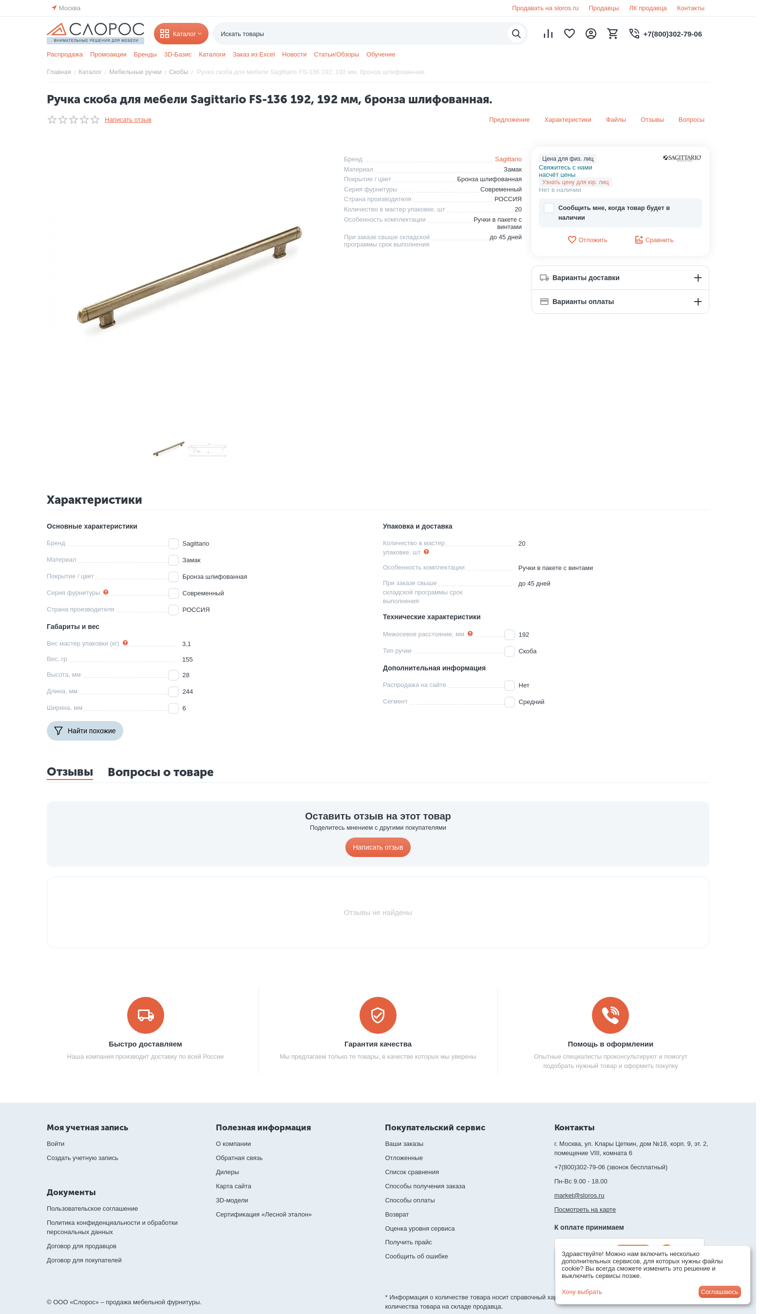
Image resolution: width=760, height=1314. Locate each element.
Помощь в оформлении (611, 1044)
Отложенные (403, 1158)
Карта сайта (233, 1186)
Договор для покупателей (84, 1260)
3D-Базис (177, 54)
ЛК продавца (648, 8)
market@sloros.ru (579, 1195)
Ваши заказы (404, 1143)
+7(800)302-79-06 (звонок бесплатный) (611, 1167)
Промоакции (108, 54)
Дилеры (227, 1172)
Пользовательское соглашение (92, 1208)
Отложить (587, 240)
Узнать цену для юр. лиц (575, 182)
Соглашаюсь (720, 1291)
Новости (294, 54)
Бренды (145, 54)
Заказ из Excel (254, 54)
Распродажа (65, 54)
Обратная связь (239, 1158)
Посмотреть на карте (585, 1209)
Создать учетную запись (82, 1158)
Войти (55, 1143)
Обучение (380, 54)
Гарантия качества (378, 1044)
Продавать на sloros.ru (545, 8)
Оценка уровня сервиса (420, 1228)
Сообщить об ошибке (416, 1256)
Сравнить (654, 240)
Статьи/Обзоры (336, 54)
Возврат (397, 1214)
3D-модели (232, 1200)
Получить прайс (408, 1242)
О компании (233, 1143)
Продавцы (604, 8)
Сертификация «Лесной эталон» (264, 1214)
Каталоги (212, 54)
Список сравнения (412, 1172)
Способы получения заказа (425, 1186)
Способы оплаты (410, 1200)
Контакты (690, 8)
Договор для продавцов (81, 1246)
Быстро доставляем (145, 1044)
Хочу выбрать (582, 1291)
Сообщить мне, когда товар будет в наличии (607, 212)
